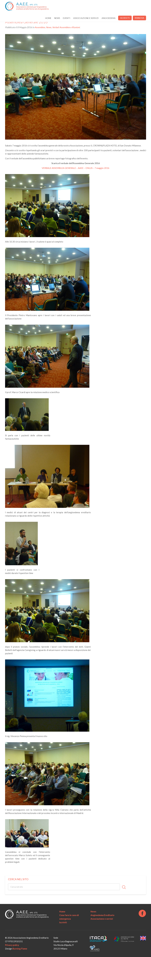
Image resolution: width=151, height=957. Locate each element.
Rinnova (139, 18)
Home (48, 18)
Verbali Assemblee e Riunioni (66, 27)
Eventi (66, 18)
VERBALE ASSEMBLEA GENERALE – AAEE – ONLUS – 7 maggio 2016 (75, 168)
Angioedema (109, 18)
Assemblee (40, 27)
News (57, 18)
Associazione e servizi (86, 18)
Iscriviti (125, 18)
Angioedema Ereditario (102, 915)
